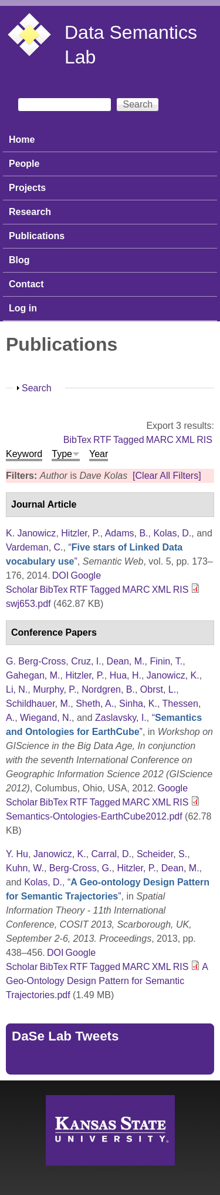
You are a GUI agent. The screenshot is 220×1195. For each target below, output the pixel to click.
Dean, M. (126, 661)
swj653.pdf (28, 604)
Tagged (128, 440)
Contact (26, 284)
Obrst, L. (158, 689)
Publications (37, 236)
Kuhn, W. (25, 868)
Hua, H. (125, 675)
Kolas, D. (172, 533)
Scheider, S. (162, 854)
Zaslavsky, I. (121, 718)
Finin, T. (166, 661)
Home (22, 140)
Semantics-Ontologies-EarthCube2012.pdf (94, 816)
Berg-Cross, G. (80, 868)
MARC (160, 440)
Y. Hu (17, 854)
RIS (204, 440)
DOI (60, 575)
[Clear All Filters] (167, 476)
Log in (23, 308)
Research (30, 212)
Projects (27, 188)
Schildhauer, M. (38, 704)
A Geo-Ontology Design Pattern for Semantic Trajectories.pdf (107, 981)
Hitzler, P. (80, 533)
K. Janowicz (31, 533)
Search (37, 388)
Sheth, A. (95, 704)
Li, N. (17, 689)
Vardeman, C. (34, 547)
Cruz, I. (86, 661)
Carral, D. (111, 854)
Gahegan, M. (33, 675)
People (24, 164)
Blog (19, 260)
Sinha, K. (138, 704)
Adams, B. (126, 533)
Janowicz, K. (173, 675)
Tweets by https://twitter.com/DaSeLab (91, 1061)
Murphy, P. (54, 689)
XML (185, 440)
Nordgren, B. (108, 689)
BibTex (77, 440)
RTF (102, 440)
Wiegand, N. (46, 718)
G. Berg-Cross (36, 661)
